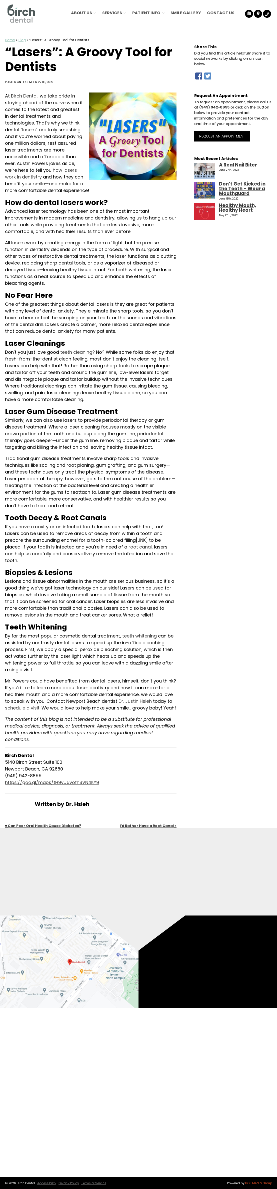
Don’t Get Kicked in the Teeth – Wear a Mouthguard (242, 188)
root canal (140, 547)
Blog (22, 40)
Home (10, 40)
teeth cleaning (76, 352)
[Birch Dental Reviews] (249, 13)
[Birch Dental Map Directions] (258, 13)
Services (112, 13)
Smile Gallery (185, 13)
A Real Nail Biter (238, 165)
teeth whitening (139, 636)
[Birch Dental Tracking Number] (267, 13)
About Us (81, 13)
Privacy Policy (68, 1183)
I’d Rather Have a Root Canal (147, 825)
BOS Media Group (258, 1183)
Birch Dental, (24, 96)
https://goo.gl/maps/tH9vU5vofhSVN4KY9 (52, 782)
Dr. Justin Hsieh (135, 701)
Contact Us (220, 13)
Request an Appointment (222, 136)
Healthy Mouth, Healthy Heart (237, 208)
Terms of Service (93, 1183)
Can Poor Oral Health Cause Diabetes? (44, 825)
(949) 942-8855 (214, 107)
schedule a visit (22, 708)
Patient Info (146, 13)
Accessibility (46, 1183)
